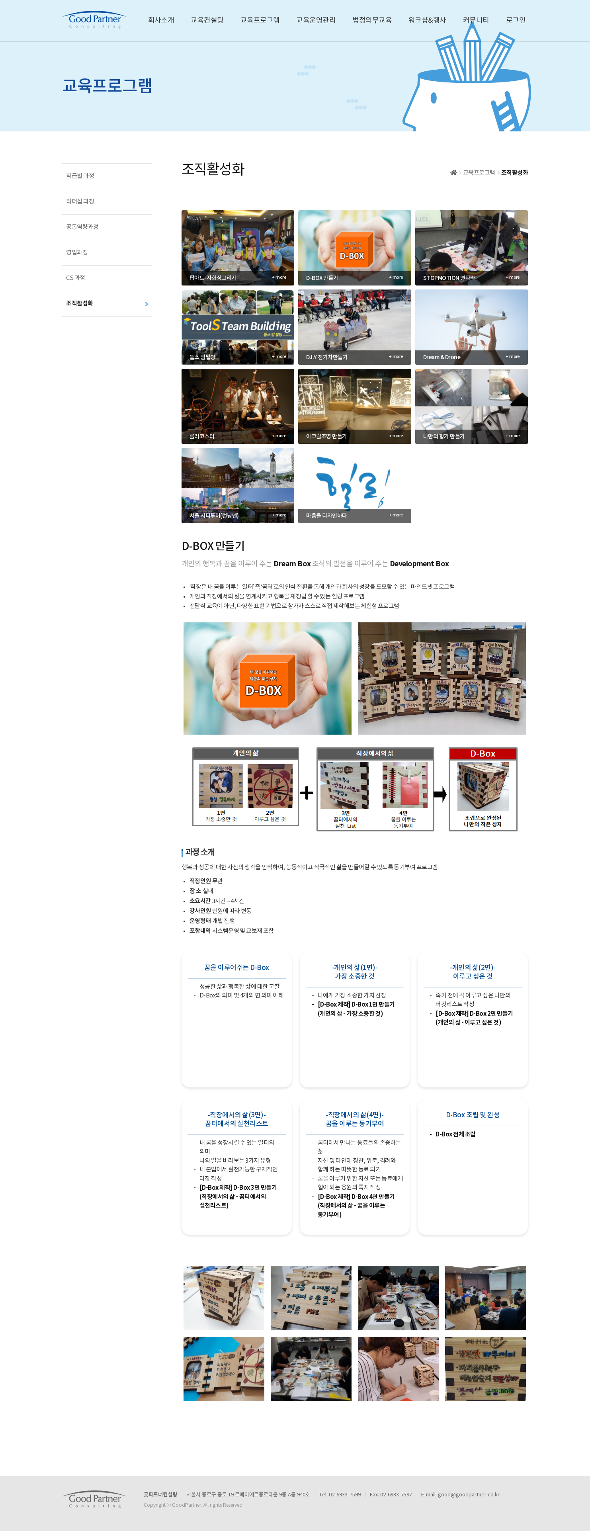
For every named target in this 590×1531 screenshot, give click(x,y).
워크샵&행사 (427, 20)
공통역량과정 (82, 227)
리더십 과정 (80, 201)
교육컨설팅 (207, 20)
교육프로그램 (260, 20)
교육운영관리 (316, 20)
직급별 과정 (80, 176)
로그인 (516, 20)
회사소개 (161, 20)
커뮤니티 (476, 20)
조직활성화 (79, 303)
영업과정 (77, 252)
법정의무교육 (372, 20)
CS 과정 (75, 278)
